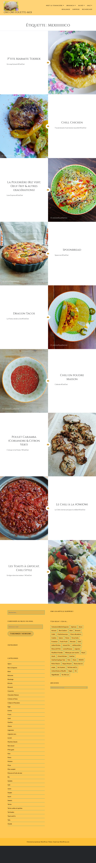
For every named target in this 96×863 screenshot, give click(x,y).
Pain (9, 753)
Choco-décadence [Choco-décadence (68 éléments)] (75, 634)
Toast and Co (12, 816)
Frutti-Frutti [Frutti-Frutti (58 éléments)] (64, 641)
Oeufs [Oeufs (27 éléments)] (53, 656)
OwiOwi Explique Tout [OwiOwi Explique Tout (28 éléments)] (58, 660)
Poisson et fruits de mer (15, 773)
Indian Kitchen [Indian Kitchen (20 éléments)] (55, 645)
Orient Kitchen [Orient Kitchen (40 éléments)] (62, 656)
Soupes (10, 792)
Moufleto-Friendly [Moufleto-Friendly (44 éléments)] (57, 652)
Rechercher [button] (87, 9)
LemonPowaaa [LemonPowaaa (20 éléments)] (67, 649)
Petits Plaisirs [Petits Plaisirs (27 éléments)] (55, 663)
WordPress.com (64, 842)
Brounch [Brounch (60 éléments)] (77, 630)
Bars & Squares (12, 667)
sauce (9, 788)
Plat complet (11, 769)
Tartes (10, 804)
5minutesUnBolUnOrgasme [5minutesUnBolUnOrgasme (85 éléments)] (60, 627)
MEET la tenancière (54, 5)
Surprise (76, 9)
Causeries (11, 691)
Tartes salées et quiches (15, 808)
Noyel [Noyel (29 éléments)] (83, 652)
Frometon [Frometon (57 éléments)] (54, 641)
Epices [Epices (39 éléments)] (61, 638)
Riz (9, 777)
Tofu (9, 820)
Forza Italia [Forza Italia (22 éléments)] (75, 638)
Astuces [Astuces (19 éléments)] (53, 630)
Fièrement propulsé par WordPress (37, 842)
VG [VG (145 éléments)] (76, 671)
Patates (10, 761)
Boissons (10, 675)
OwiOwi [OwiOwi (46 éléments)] (71, 656)
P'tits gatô (11, 749)
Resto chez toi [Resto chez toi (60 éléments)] (78, 663)
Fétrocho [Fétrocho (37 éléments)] (72, 641)
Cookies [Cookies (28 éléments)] (53, 638)
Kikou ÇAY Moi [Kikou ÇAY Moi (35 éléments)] (56, 649)
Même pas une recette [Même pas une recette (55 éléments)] (72, 652)
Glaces (10, 726)
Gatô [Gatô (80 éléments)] (79, 641)
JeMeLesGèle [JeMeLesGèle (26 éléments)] (76, 645)
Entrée (10, 710)
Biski (9, 671)
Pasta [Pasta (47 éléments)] (74, 660)
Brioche (10, 683)
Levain (10, 738)
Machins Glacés (12, 742)
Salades (10, 781)
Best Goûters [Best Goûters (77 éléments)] (63, 630)
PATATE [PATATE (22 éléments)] (81, 660)
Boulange (66, 9)
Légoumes (11, 730)
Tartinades (11, 812)
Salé (89, 5)
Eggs (9, 706)
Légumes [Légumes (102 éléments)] (77, 649)
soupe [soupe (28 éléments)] (53, 667)
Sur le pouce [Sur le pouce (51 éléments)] (61, 667)
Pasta (9, 757)
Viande (10, 824)
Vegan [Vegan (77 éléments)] (70, 671)
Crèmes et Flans (13, 699)
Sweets (10, 800)
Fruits (9, 714)
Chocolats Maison (13, 695)
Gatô (9, 718)
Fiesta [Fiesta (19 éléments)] (67, 638)
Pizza (9, 765)
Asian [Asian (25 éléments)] (80, 627)
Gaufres (10, 722)
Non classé (11, 746)
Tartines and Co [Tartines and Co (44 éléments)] (72, 667)
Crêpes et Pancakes (14, 703)
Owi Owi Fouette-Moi (18, 12)
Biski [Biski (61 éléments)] (71, 630)
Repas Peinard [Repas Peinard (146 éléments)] (67, 663)
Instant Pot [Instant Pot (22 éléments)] (66, 645)
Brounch (70, 5)
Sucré (80, 5)
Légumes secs (12, 734)
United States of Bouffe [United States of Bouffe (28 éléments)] (58, 671)
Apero (9, 664)
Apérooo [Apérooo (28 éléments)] (73, 627)
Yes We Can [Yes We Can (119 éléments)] (65, 674)
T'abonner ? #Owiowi (20, 634)
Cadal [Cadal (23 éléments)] (53, 634)
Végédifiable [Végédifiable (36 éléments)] (55, 674)
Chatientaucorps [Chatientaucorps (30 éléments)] (62, 634)
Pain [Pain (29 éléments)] (69, 660)
